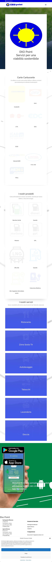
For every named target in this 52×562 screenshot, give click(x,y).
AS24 (16, 177)
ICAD (16, 146)
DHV (35, 103)
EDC (35, 126)
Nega (26, 553)
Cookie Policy (22, 560)
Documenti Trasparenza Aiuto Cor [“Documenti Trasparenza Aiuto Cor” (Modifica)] (35, 535)
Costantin (16, 107)
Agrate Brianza (30, 526)
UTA (17, 126)
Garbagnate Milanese (32, 524)
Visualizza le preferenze (26, 557)
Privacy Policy (28, 560)
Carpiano (29, 528)
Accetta (26, 549)
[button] (50, 538)
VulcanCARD (16, 161)
